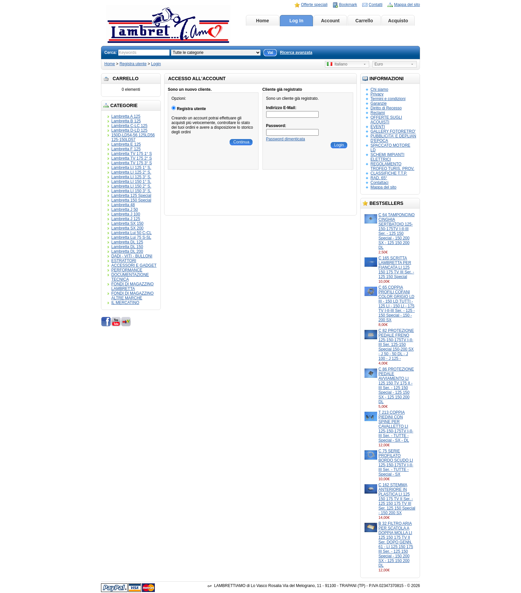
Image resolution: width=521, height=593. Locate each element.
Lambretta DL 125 (127, 242)
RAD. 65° (378, 178)
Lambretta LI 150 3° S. (131, 191)
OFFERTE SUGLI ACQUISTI (386, 119)
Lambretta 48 (123, 205)
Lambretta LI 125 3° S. (131, 177)
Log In (296, 20)
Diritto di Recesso (386, 108)
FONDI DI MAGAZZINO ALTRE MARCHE (132, 295)
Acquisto (398, 20)
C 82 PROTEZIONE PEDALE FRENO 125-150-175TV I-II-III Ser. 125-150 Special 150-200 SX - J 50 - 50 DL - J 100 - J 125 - (396, 344)
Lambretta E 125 (126, 144)
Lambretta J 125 (125, 219)
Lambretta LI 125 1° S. (131, 167)
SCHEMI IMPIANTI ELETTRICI (387, 157)
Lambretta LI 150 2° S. (131, 186)
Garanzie (378, 103)
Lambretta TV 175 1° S (131, 153)
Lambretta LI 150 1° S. (131, 181)
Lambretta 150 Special (131, 200)
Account (330, 20)
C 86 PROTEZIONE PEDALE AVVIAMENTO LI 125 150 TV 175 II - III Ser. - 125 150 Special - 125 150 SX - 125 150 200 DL (396, 385)
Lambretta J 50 (124, 209)
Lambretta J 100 (125, 214)
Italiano (337, 64)
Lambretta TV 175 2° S (131, 158)
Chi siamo (379, 89)
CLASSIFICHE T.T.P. (388, 173)
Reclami (377, 112)
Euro (378, 64)
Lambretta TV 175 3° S (131, 163)
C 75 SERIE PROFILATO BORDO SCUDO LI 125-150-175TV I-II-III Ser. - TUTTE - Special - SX (395, 463)
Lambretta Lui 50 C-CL (131, 232)
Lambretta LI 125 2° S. (131, 172)
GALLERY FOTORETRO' (393, 131)
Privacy (376, 94)
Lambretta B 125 (126, 121)
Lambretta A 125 (125, 116)
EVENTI (377, 126)
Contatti (375, 4)
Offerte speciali (314, 4)
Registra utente (133, 64)
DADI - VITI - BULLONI (131, 256)
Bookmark (348, 4)
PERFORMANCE (126, 270)
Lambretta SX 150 (127, 223)
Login (156, 64)
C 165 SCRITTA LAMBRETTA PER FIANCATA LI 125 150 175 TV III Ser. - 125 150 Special (396, 267)
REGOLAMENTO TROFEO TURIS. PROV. (392, 166)
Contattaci (379, 182)
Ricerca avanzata (296, 52)
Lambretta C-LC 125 (129, 125)
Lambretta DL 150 (127, 246)
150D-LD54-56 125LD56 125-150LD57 (133, 137)
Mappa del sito (407, 4)
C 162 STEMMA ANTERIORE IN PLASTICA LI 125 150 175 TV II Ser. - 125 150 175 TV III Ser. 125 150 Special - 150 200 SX (396, 499)
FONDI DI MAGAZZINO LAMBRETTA (132, 286)
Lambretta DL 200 (127, 251)
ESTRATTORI (123, 260)
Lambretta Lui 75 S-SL (131, 237)
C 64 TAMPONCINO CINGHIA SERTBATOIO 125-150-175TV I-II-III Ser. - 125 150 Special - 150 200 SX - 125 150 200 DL (396, 231)
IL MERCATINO (125, 302)
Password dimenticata (285, 139)
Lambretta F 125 (126, 149)
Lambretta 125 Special (131, 195)
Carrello (364, 20)
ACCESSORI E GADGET (133, 265)
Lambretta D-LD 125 (129, 130)
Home (262, 20)
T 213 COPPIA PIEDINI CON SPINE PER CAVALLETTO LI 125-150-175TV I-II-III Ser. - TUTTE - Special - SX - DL (395, 426)
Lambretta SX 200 (127, 228)
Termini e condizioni (387, 98)
